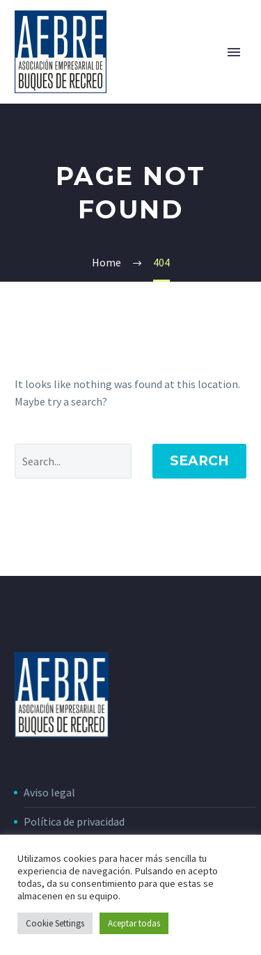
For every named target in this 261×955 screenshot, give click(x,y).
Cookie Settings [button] (55, 923)
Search (199, 461)
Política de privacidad (74, 821)
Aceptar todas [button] (134, 923)
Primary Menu (234, 52)
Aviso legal (49, 792)
